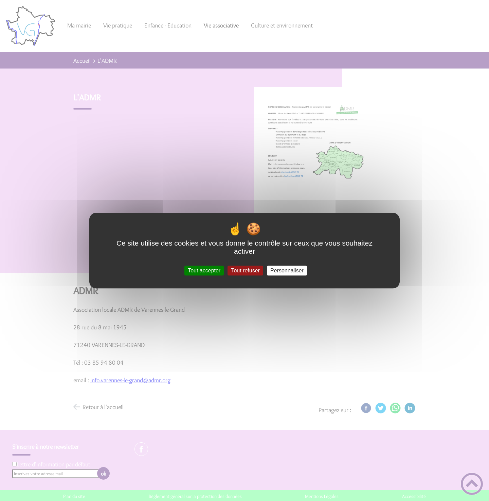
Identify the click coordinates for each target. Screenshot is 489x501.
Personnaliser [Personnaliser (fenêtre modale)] (287, 270)
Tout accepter (204, 270)
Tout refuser (245, 270)
